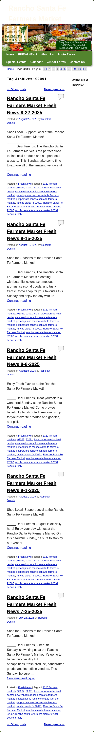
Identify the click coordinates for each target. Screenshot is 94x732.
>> (84, 68)
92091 (29, 187)
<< (45, 68)
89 (74, 68)
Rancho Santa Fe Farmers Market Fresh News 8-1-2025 (31, 483)
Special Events (16, 62)
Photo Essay (66, 54)
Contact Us (77, 62)
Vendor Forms (56, 62)
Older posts (16, 89)
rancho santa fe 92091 (29, 202)
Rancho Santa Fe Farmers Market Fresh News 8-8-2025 (31, 357)
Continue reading (21, 174)
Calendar (36, 62)
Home (10, 54)
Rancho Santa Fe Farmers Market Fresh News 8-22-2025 (31, 105)
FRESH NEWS (27, 54)
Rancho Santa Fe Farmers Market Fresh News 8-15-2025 (31, 231)
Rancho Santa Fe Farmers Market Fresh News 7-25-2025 (31, 604)
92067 (20, 187)
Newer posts (54, 89)
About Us (47, 54)
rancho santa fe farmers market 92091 (36, 210)
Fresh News (25, 183)
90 (79, 68)
